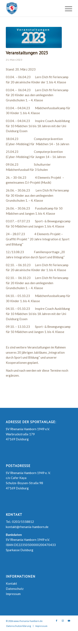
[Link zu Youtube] (69, 621)
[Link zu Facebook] (56, 621)
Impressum (13, 594)
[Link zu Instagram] (63, 621)
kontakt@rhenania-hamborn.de (27, 527)
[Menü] (66, 8)
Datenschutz (15, 588)
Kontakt (11, 583)
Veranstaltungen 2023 (27, 53)
